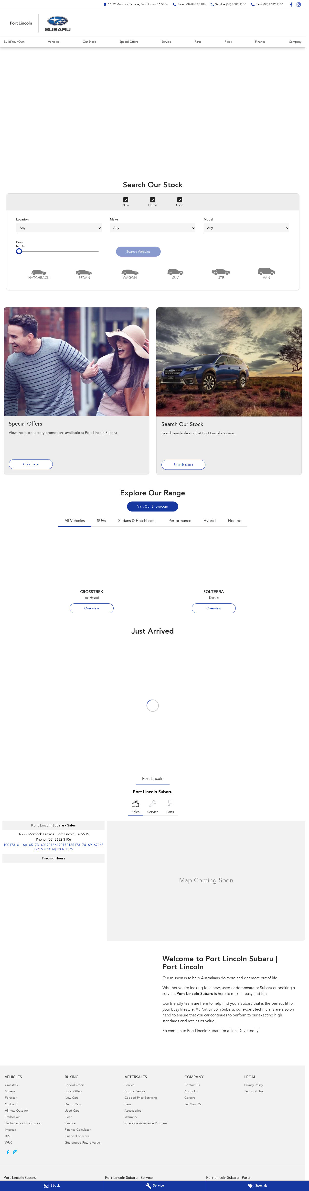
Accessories (133, 1111)
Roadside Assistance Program (146, 1123)
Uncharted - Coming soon (23, 1123)
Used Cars (72, 1111)
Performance (180, 521)
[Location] (135, 808)
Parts (198, 42)
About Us (191, 1091)
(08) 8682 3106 (59, 840)
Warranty (131, 1117)
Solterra (10, 1091)
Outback (11, 1104)
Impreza (10, 1130)
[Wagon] (130, 273)
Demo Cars (73, 1104)
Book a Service (135, 1091)
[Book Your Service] (154, 1186)
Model (246, 225)
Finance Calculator (78, 1130)
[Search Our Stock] (229, 391)
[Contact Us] (135, 4)
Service (166, 42)
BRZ (8, 1136)
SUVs (101, 521)
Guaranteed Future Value (82, 1143)
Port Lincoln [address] (152, 779)
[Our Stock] (51, 1186)
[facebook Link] (291, 4)
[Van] (266, 273)
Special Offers (128, 42)
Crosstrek (11, 1085)
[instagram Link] (299, 4)
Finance (260, 42)
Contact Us (192, 1085)
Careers (189, 1098)
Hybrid (209, 521)
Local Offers (73, 1091)
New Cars (71, 1098)
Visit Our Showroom (152, 507)
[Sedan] (84, 273)
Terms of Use (253, 1091)
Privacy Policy (253, 1085)
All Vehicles (74, 521)
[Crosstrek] (92, 574)
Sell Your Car (193, 1104)
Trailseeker (12, 1117)
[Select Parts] (170, 808)
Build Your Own (14, 42)
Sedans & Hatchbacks (137, 521)
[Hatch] (39, 273)
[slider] (19, 251)
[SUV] (175, 273)
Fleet (228, 42)
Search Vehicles (138, 252)
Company (295, 42)
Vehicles (53, 42)
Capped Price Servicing (141, 1098)
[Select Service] (152, 808)
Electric (234, 521)
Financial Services (77, 1136)
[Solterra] (214, 574)
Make (152, 225)
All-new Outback (16, 1111)
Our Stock (89, 42)
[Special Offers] (257, 1186)
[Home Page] (40, 23)
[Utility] (221, 273)
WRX (8, 1143)
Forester (10, 1098)
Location (59, 225)
